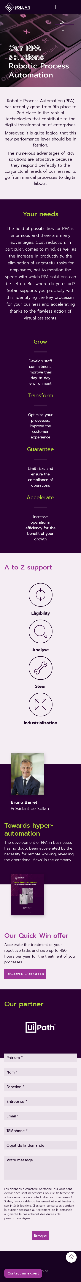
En (62, 21)
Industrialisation (40, 723)
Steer (40, 686)
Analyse (40, 650)
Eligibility (40, 613)
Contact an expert (23, 1273)
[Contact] (57, 7)
